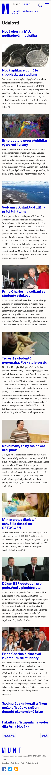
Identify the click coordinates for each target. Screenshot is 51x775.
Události (16, 11)
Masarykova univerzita (17, 756)
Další (44, 735)
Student (15, 13)
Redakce (5, 763)
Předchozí (9, 735)
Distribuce (14, 763)
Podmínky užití (32, 763)
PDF (22, 763)
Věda (30, 11)
